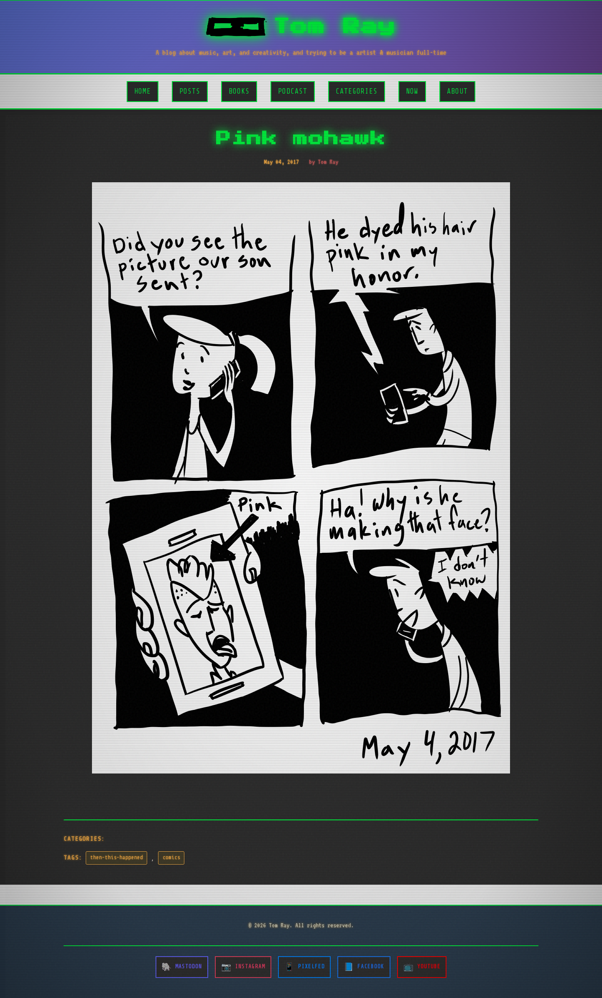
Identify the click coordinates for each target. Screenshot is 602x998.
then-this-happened (116, 857)
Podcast (292, 91)
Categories (357, 91)
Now (412, 91)
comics (171, 857)
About (457, 91)
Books (239, 91)
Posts (189, 91)
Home (142, 91)
